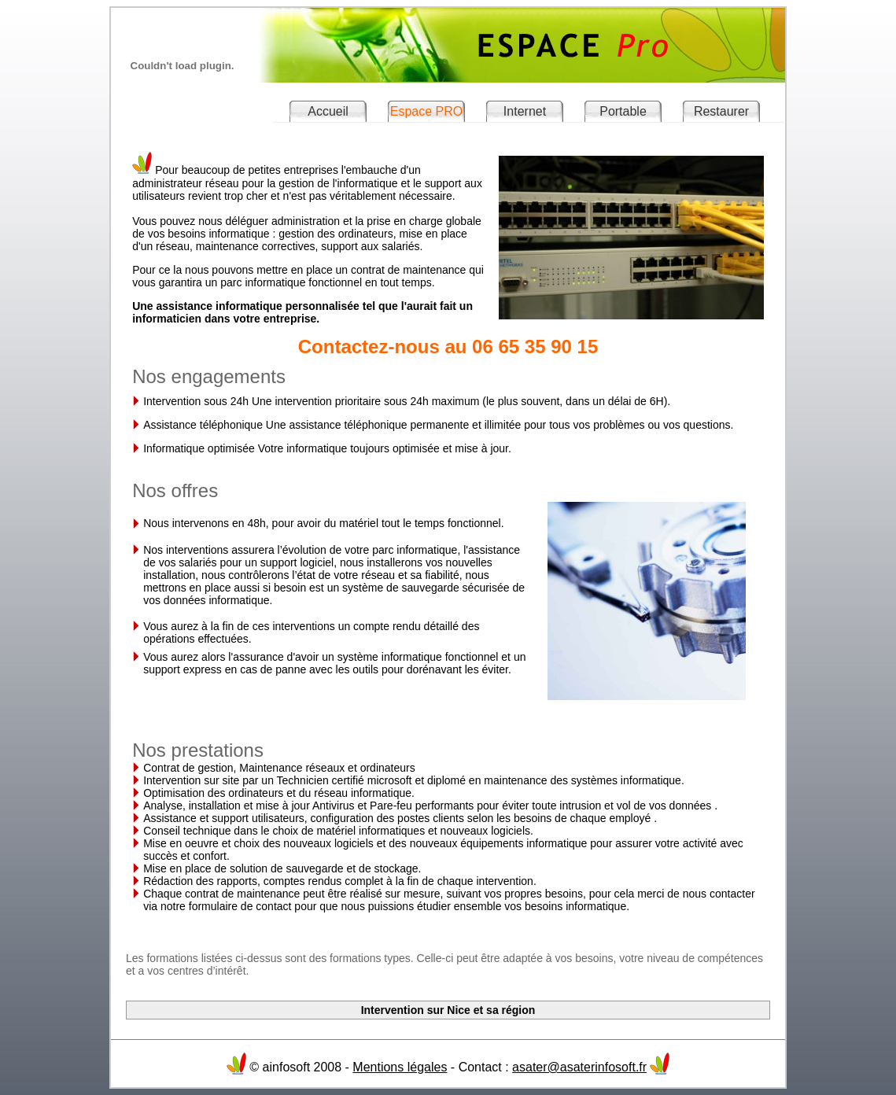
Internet (524, 111)
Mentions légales (399, 1067)
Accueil (328, 111)
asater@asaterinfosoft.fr (579, 1067)
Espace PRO (426, 111)
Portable (623, 111)
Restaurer (721, 111)
